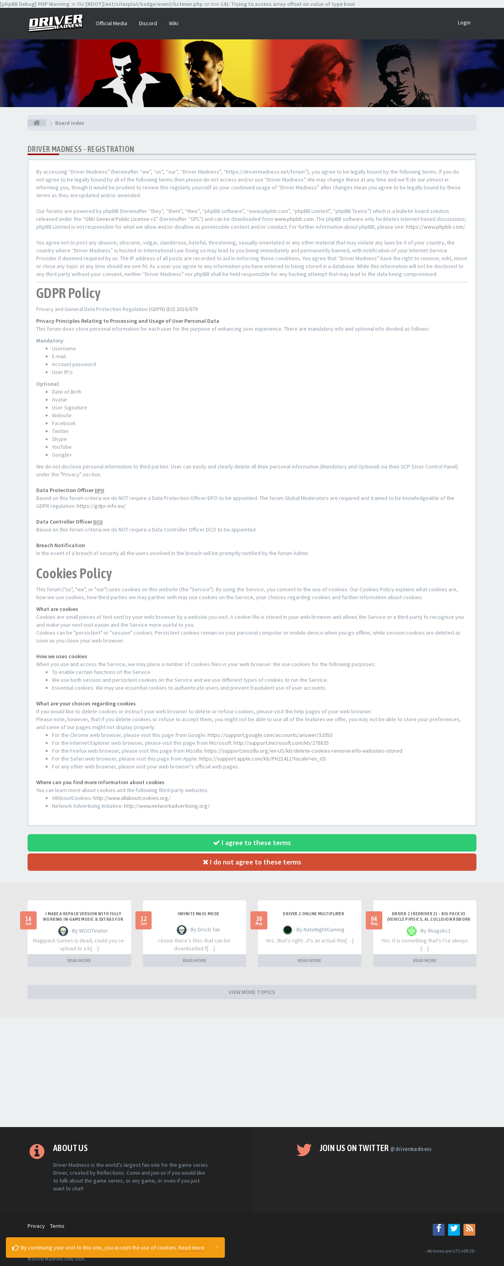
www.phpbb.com (294, 218)
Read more (191, 1247)
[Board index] (37, 122)
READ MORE (79, 960)
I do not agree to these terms (252, 861)
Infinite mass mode (198, 913)
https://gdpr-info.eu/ (101, 505)
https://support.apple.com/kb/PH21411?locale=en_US (262, 758)
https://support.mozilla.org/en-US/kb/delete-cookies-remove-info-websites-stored (303, 750)
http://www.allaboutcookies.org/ (131, 797)
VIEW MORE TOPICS (252, 992)
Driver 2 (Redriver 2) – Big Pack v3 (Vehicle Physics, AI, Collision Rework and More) (429, 919)
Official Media (111, 23)
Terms (57, 1225)
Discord (148, 23)
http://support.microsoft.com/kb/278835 (281, 742)
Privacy (36, 1225)
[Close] (217, 1247)
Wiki (173, 23)
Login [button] (464, 22)
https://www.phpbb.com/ (435, 226)
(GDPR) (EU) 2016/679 (173, 309)
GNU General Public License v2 (120, 218)
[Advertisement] (252, 1072)
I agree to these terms (252, 842)
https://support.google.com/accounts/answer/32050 (270, 734)
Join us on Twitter (376, 1148)
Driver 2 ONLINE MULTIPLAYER (313, 913)
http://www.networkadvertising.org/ (167, 805)
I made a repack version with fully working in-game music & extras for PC (83, 919)
